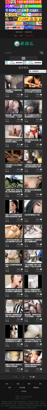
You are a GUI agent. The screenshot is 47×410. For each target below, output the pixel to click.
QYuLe (29, 396)
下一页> (32, 377)
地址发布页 (28, 32)
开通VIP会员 (29, 35)
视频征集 (36, 387)
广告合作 (23, 391)
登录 (21, 35)
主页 (6, 384)
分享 (40, 384)
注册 (15, 35)
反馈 (9, 387)
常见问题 (22, 387)
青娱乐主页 (19, 32)
